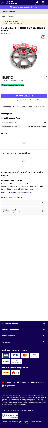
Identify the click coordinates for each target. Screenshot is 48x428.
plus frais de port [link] (18, 80)
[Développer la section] (24, 11)
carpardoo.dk (10, 386)
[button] (24, 323)
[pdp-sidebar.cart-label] (24, 96)
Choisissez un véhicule (10, 21)
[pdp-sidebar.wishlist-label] (45, 77)
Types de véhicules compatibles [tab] (33, 106)
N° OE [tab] (15, 106)
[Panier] (43, 2)
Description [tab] (6, 106)
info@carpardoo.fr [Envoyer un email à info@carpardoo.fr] (9, 210)
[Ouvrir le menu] (2, 2)
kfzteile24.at (25, 382)
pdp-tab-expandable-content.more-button (17, 192)
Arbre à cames (8, 16)
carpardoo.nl (39, 382)
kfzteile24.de (10, 382)
